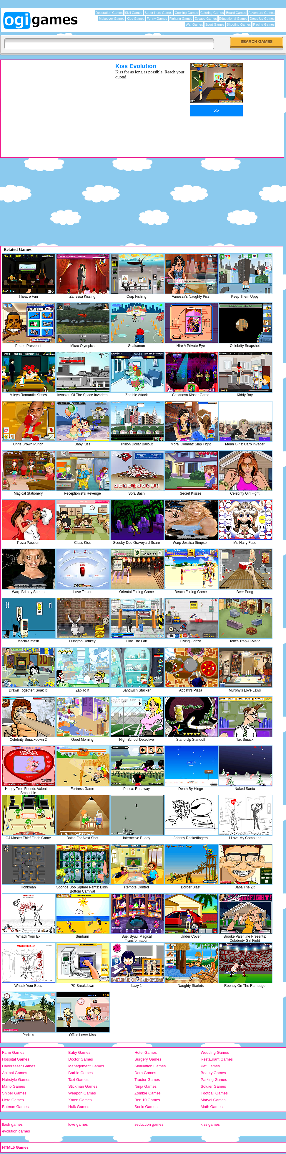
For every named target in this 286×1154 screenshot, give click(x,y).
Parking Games (214, 1079)
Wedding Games (215, 1052)
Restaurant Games (217, 1059)
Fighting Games (180, 18)
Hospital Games (15, 1059)
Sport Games (214, 24)
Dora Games (145, 1073)
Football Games (214, 1093)
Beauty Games (213, 1073)
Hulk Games (78, 1106)
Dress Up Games (262, 18)
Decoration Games (109, 12)
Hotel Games (145, 1052)
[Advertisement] (50, 104)
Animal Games (14, 1073)
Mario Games (13, 1086)
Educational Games (233, 18)
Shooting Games (239, 24)
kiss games (210, 1124)
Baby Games (79, 1052)
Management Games (86, 1066)
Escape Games (205, 18)
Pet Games (210, 1066)
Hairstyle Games (16, 1079)
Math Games (211, 1106)
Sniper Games (14, 1093)
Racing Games (264, 24)
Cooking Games (186, 12)
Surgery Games (147, 1059)
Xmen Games (80, 1100)
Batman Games (15, 1106)
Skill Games (133, 12)
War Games (194, 24)
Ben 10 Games (147, 1100)
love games (78, 1124)
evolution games (16, 1131)
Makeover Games (111, 18)
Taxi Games (78, 1079)
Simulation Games (150, 1066)
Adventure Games (261, 12)
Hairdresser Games (18, 1066)
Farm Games (13, 1052)
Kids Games (135, 18)
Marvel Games (213, 1100)
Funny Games (157, 18)
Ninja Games (145, 1086)
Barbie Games (80, 1073)
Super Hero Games (158, 12)
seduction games (148, 1124)
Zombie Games (147, 1093)
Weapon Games (82, 1093)
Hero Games (13, 1100)
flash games (12, 1124)
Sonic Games (145, 1106)
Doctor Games (80, 1059)
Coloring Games (212, 12)
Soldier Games (213, 1086)
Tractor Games (147, 1079)
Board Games (236, 12)
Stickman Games (82, 1086)
